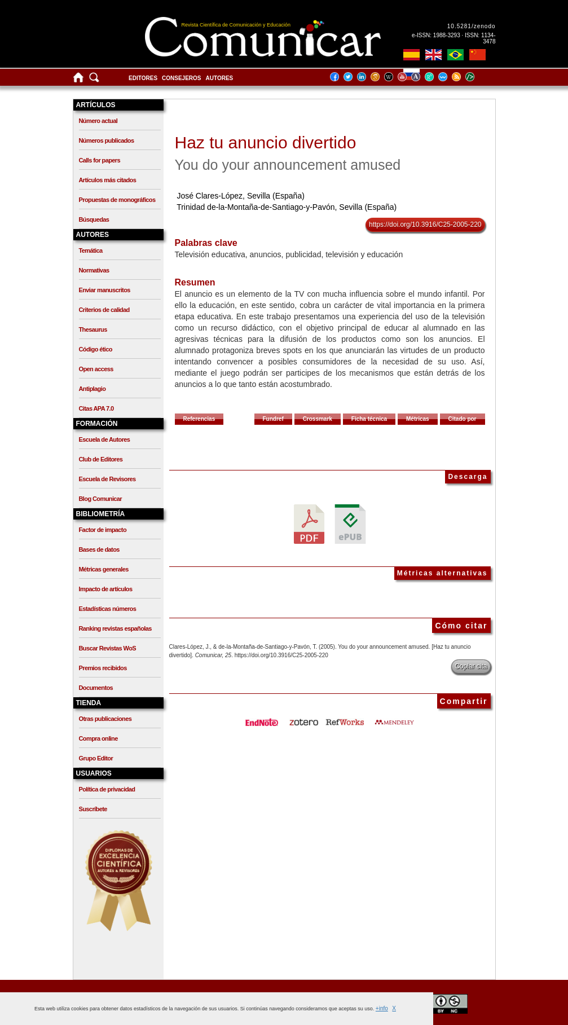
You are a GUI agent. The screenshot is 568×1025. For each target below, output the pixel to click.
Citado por (462, 419)
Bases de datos (99, 549)
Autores (220, 78)
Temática (91, 250)
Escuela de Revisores (107, 479)
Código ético (95, 349)
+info (382, 1008)
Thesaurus (93, 329)
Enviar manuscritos (104, 290)
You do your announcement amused (288, 165)
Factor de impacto (103, 529)
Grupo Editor (96, 758)
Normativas (94, 270)
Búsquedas (94, 219)
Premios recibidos (103, 668)
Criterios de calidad (104, 309)
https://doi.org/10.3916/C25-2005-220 (425, 224)
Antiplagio (92, 388)
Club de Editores (101, 459)
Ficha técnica (369, 419)
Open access (96, 369)
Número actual (98, 120)
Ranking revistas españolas (115, 628)
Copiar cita (471, 666)
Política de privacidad (107, 789)
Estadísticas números (108, 608)
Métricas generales (104, 569)
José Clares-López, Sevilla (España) (240, 195)
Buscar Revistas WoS (108, 648)
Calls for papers (100, 160)
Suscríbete (93, 809)
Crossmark (317, 419)
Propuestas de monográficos (117, 199)
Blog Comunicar (100, 498)
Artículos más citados (108, 180)
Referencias (199, 419)
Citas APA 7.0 (96, 408)
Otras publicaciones (105, 718)
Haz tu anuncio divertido (265, 142)
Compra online (98, 738)
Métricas (417, 419)
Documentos (96, 687)
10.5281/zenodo (471, 26)
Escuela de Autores (104, 439)
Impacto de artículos (106, 589)
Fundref (273, 419)
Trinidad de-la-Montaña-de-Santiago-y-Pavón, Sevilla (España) (287, 207)
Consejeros (181, 78)
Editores (143, 78)
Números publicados (106, 140)
